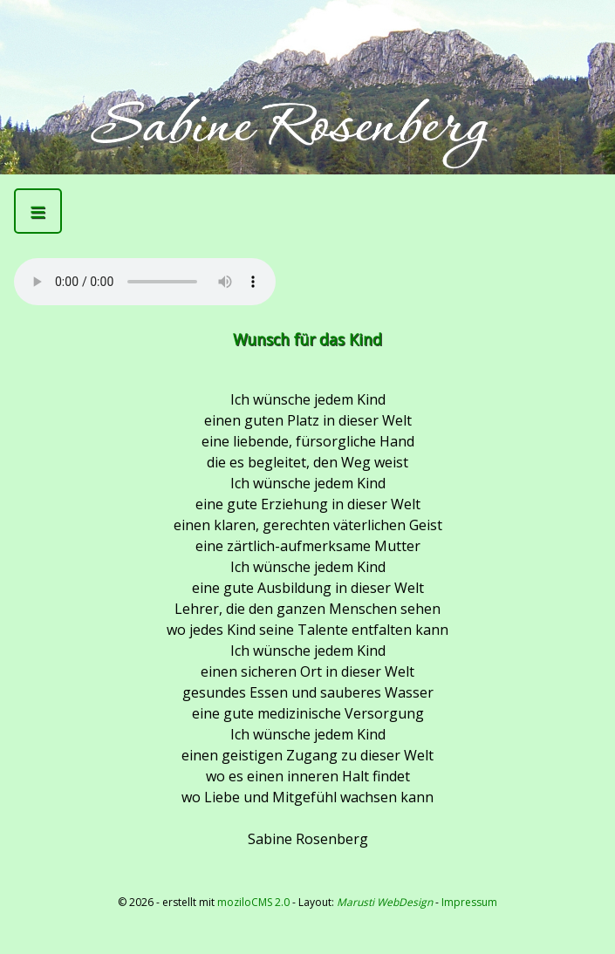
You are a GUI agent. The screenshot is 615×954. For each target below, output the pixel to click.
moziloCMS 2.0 (253, 902)
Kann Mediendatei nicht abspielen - (145, 281)
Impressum (469, 902)
